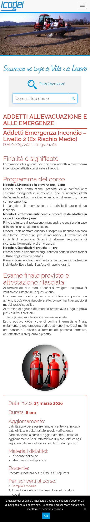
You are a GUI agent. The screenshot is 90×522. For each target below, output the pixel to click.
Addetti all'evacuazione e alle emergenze (45, 120)
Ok (46, 515)
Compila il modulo (24, 486)
